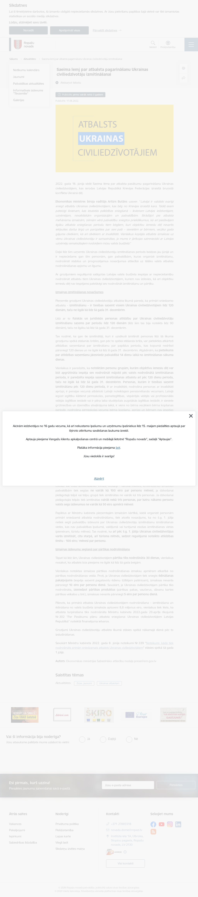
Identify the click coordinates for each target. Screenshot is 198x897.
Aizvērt (99, 478)
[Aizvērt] (191, 416)
